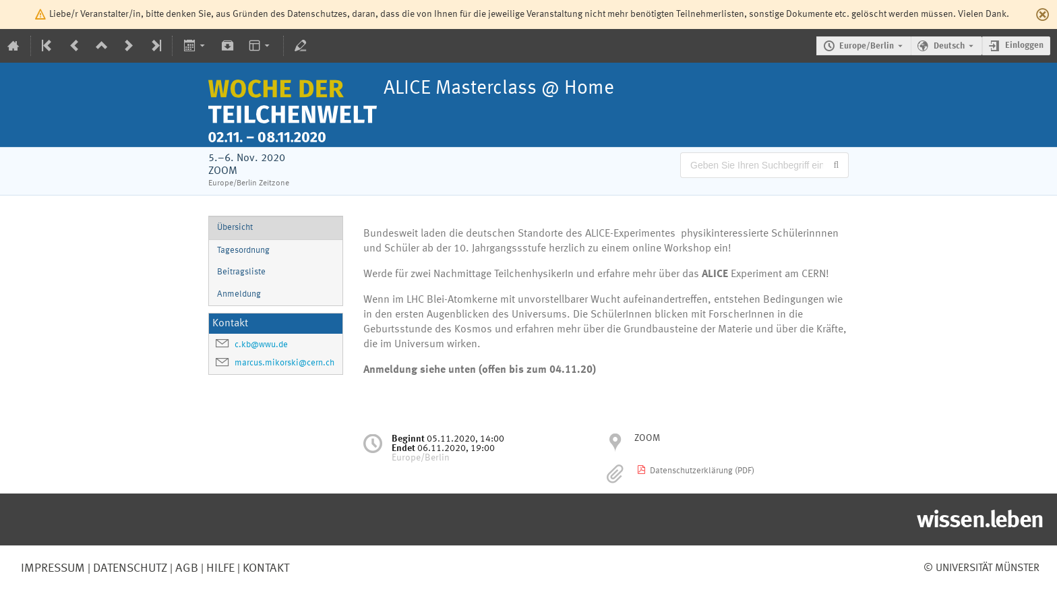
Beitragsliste (241, 272)
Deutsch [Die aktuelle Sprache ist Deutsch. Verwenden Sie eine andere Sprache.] (949, 46)
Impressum (53, 568)
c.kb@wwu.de (261, 344)
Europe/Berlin (866, 46)
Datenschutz (128, 568)
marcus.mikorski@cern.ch (284, 363)
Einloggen (1024, 45)
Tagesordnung (243, 250)
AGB (185, 568)
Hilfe (219, 568)
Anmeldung (239, 294)
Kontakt (266, 568)
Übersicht (235, 227)
